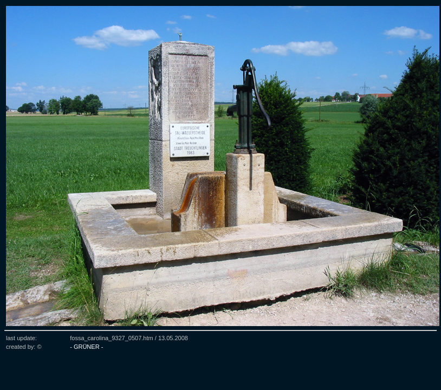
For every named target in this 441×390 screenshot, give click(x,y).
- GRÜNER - (86, 346)
